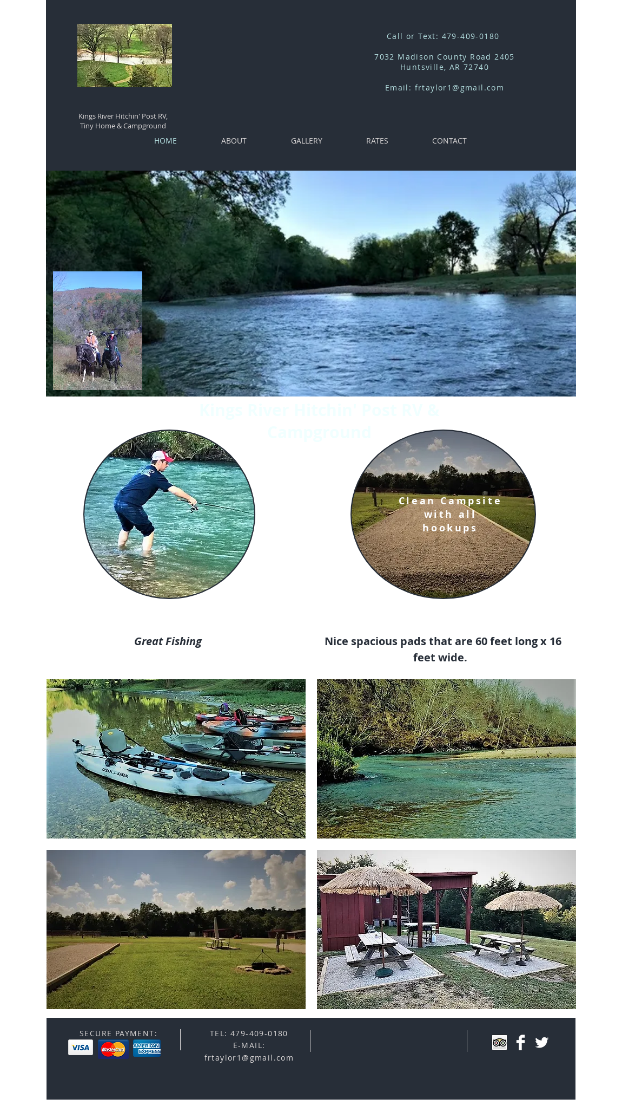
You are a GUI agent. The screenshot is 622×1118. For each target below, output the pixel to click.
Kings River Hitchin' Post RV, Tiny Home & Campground (123, 121)
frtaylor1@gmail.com (460, 87)
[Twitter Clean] (542, 1042)
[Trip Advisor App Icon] (499, 1042)
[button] (176, 758)
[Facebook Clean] (520, 1042)
